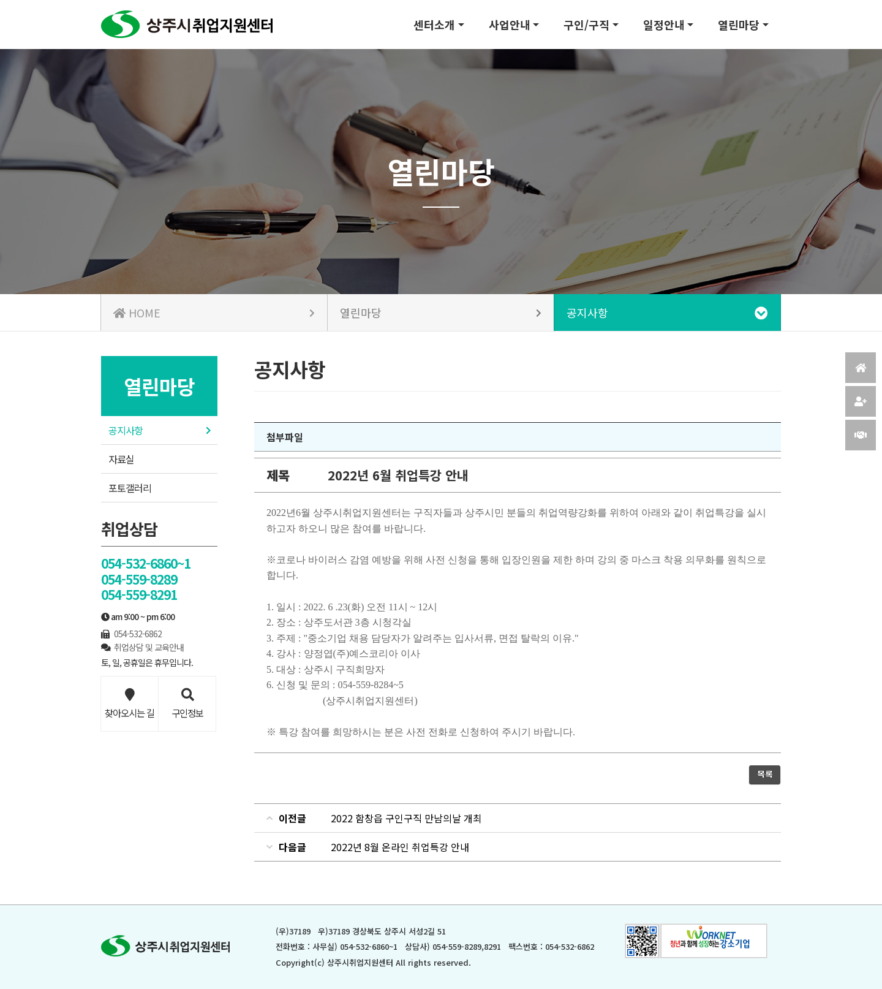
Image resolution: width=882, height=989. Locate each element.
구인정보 (187, 704)
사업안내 (509, 24)
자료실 (121, 459)
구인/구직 (586, 24)
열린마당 (739, 24)
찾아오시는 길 (129, 704)
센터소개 (434, 24)
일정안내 (664, 24)
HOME (214, 312)
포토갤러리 (129, 487)
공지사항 (125, 430)
